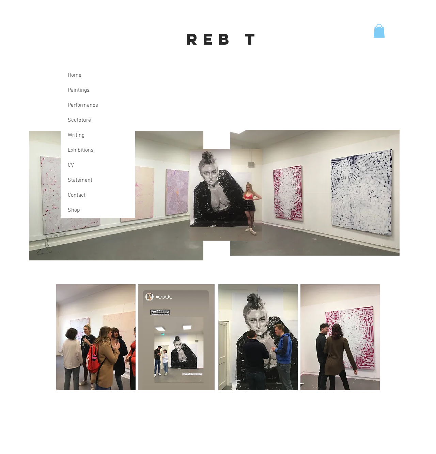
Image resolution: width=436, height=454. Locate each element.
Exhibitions (81, 150)
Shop (74, 210)
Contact (76, 195)
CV (71, 165)
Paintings (79, 90)
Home (74, 75)
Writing (76, 135)
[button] (379, 31)
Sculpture (79, 120)
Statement (80, 180)
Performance (83, 105)
